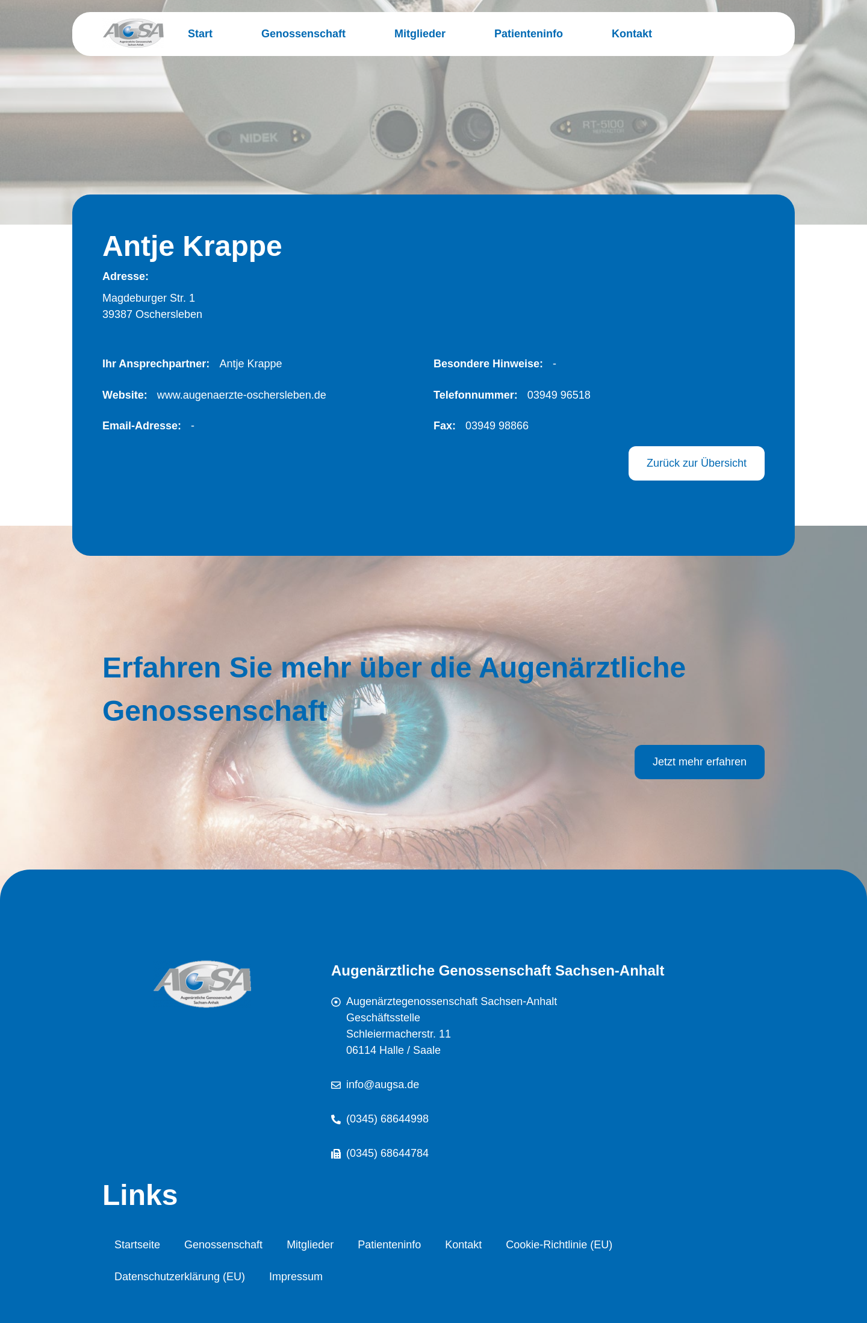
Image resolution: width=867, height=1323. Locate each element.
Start (200, 34)
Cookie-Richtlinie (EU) (559, 1245)
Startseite (137, 1245)
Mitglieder (420, 34)
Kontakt (632, 34)
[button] (246, 364)
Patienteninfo (528, 34)
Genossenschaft (303, 34)
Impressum (296, 1277)
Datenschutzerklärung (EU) (179, 1277)
